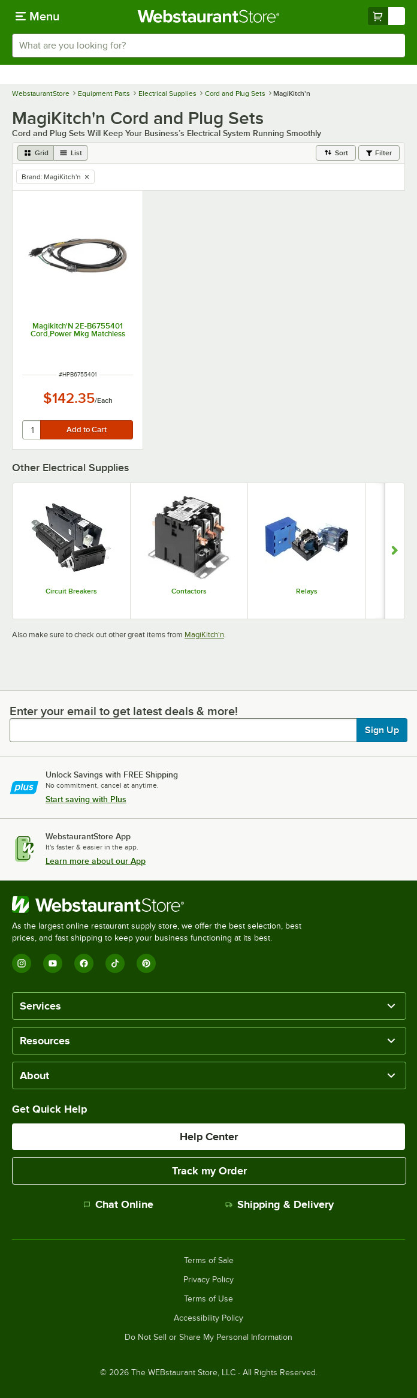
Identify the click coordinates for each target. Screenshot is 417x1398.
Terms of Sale (209, 1261)
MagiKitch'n (204, 634)
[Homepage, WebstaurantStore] (209, 16)
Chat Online (118, 1204)
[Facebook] (83, 963)
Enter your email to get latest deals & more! (124, 711)
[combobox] (208, 46)
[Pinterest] (146, 963)
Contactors (189, 591)
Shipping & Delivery (279, 1204)
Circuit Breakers (71, 591)
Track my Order (209, 1171)
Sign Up (382, 730)
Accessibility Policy (208, 1318)
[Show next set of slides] (394, 551)
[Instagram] (21, 963)
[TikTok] (115, 963)
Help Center (209, 1137)
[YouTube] (52, 963)
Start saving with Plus (86, 799)
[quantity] (32, 429)
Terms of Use (208, 1299)
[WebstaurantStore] (162, 904)
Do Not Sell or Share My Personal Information (208, 1337)
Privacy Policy (208, 1280)
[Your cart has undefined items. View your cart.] (386, 16)
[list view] (70, 153)
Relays (307, 591)
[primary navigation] (37, 16)
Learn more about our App (96, 861)
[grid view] (35, 153)
